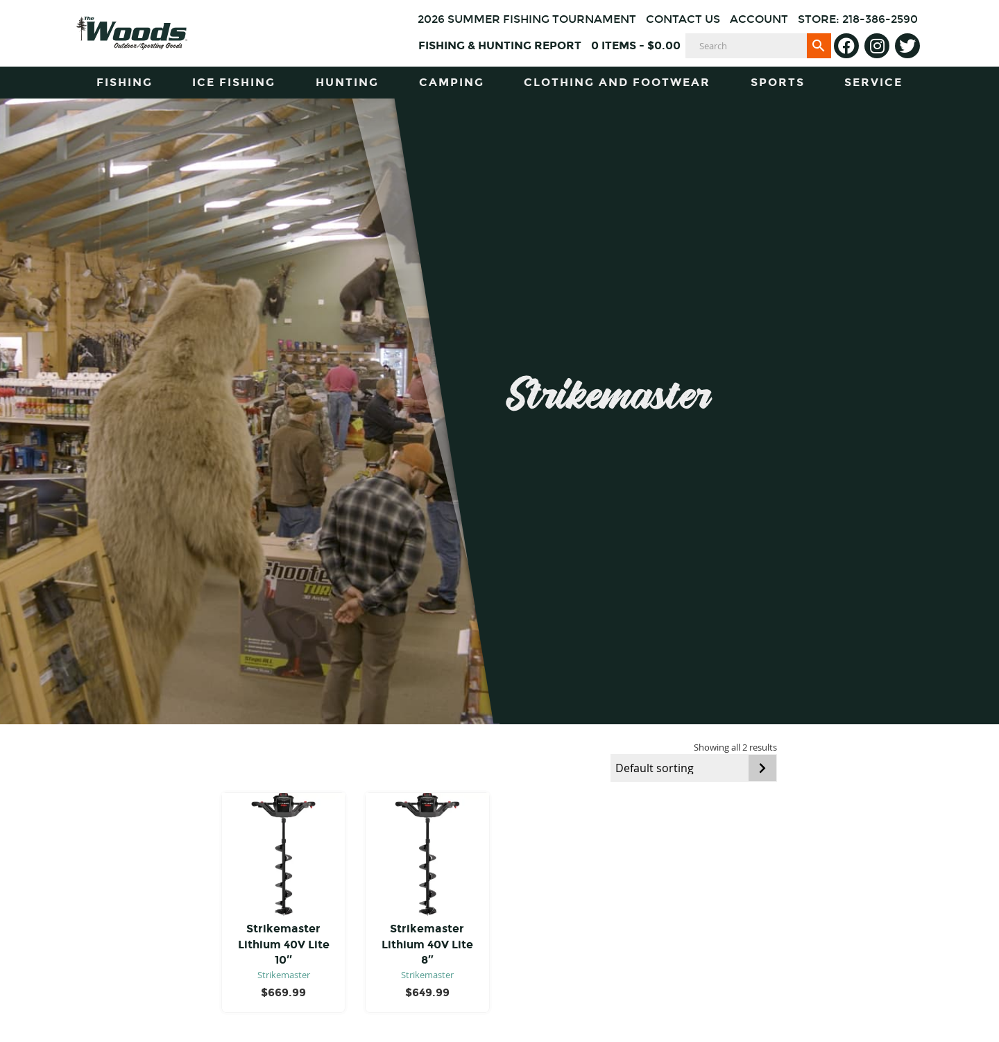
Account (759, 19)
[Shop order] (693, 768)
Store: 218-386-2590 (858, 19)
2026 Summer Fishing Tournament (527, 19)
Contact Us (683, 19)
